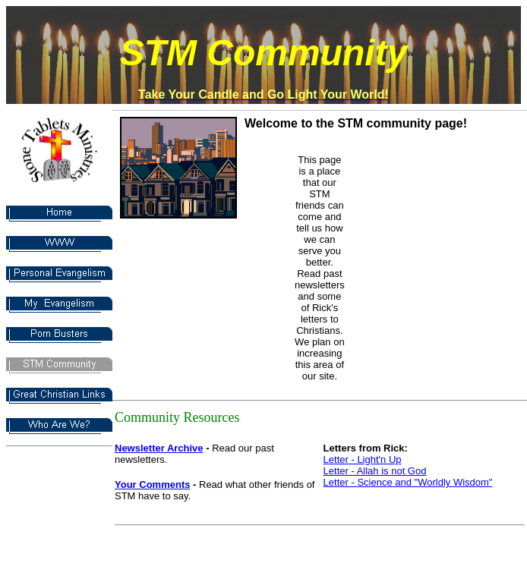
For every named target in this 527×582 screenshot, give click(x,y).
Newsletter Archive (159, 448)
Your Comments (152, 484)
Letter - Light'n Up (362, 459)
